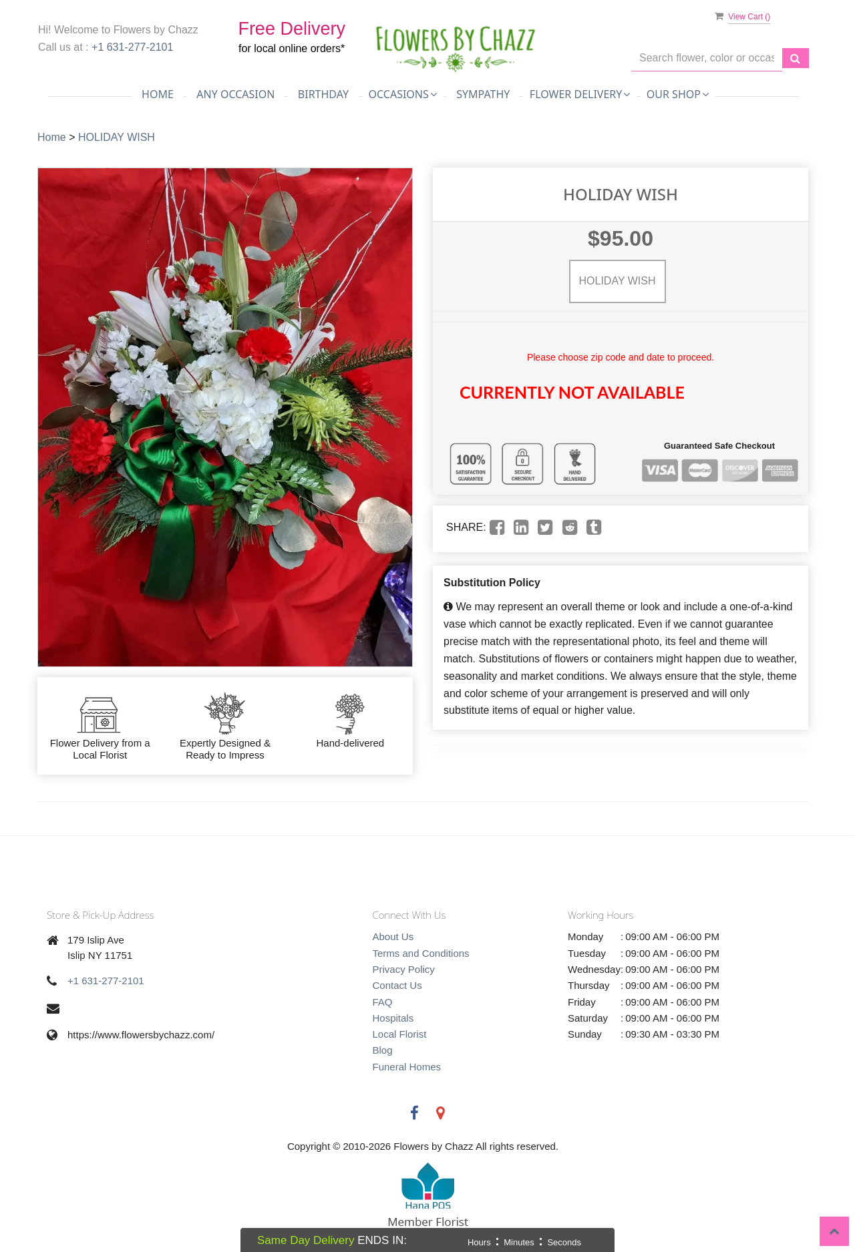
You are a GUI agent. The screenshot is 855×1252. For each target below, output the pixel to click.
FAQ (383, 1002)
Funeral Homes (407, 1066)
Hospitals (393, 1018)
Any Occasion (235, 94)
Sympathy (483, 94)
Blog (383, 1050)
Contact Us (397, 985)
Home (158, 94)
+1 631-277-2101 (132, 47)
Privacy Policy (404, 969)
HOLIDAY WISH (116, 137)
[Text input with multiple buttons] (706, 58)
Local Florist (400, 1034)
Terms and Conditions (421, 953)
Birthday (323, 94)
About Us (393, 936)
